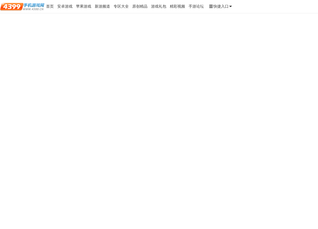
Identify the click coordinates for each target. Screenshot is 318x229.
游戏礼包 (158, 6)
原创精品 (140, 6)
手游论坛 (196, 6)
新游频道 (102, 6)
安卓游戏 (65, 6)
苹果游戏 (83, 6)
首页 (50, 6)
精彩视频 (177, 6)
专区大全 (121, 6)
